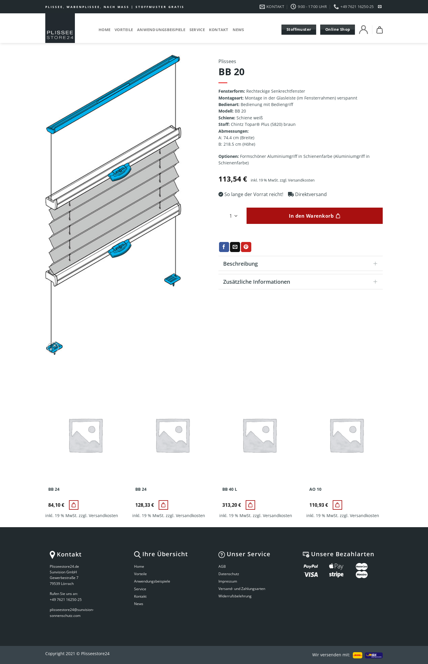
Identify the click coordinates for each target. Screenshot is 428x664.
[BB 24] (73, 505)
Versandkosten (301, 180)
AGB (222, 566)
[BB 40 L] (250, 505)
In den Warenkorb (311, 216)
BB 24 (53, 489)
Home (104, 29)
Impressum (227, 581)
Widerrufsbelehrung (235, 596)
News (238, 29)
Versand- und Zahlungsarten (241, 588)
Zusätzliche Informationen (302, 282)
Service (197, 29)
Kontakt (219, 29)
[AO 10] (337, 505)
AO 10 (315, 489)
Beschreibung (302, 264)
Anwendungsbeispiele (161, 29)
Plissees (227, 61)
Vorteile (124, 29)
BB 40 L (229, 489)
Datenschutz (228, 573)
